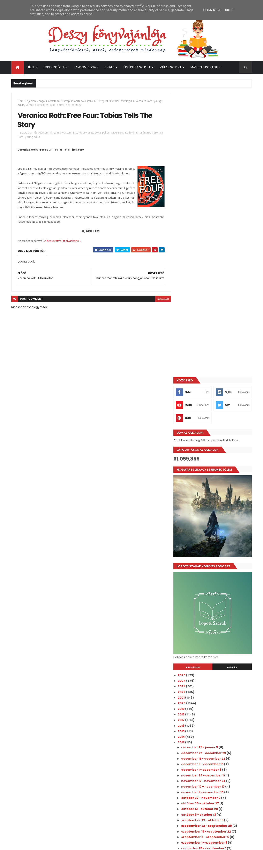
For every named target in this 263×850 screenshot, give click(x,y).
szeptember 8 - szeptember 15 (209, 553)
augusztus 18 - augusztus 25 (207, 616)
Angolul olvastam (49, 101)
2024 (186, 396)
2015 (185, 447)
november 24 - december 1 (206, 491)
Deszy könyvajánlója (195, 759)
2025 (186, 391)
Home (21, 101)
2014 (185, 452)
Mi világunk (127, 101)
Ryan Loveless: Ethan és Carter (208, 609)
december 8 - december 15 (206, 480)
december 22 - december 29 (208, 468)
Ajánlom (32, 101)
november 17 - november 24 (207, 496)
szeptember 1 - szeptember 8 (208, 558)
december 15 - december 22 (207, 474)
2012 (185, 634)
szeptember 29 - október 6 (206, 536)
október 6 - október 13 (202, 530)
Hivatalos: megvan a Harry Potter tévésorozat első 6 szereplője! (219, 733)
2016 (185, 441)
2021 (185, 413)
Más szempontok (204, 67)
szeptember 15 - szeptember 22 (210, 547)
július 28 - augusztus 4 (202, 622)
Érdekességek (54, 67)
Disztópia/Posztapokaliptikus (78, 101)
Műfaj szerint (171, 67)
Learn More (212, 10)
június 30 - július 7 (199, 627)
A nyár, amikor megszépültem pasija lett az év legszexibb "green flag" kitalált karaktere (221, 685)
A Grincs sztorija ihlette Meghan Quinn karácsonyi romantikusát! (222, 700)
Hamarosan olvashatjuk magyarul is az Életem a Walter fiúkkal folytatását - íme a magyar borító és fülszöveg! (223, 718)
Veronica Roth (144, 101)
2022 (186, 407)
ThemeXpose (34, 844)
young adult (44, 137)
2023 (186, 402)
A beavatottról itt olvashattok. (62, 241)
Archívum (196, 382)
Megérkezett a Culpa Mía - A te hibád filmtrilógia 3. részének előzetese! (222, 666)
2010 (185, 646)
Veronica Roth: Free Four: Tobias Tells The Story (217, 585)
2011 (185, 640)
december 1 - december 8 (205, 485)
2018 (185, 430)
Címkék (233, 382)
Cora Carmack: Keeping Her (206, 598)
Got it (229, 10)
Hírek (31, 67)
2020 (186, 419)
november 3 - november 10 (206, 508)
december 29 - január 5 (204, 463)
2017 (185, 436)
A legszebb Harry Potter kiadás (208, 569)
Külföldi (114, 101)
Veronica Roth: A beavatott (205, 592)
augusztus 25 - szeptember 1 (208, 564)
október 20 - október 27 (204, 519)
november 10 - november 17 (207, 502)
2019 (185, 424)
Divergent (102, 101)
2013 (185, 458)
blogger (161, 299)
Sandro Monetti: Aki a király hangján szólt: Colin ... (217, 576)
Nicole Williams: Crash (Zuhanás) (210, 604)
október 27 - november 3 (205, 513)
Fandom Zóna (85, 67)
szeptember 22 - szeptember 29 (210, 541)
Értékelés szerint (137, 67)
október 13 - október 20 (204, 525)
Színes (109, 67)
